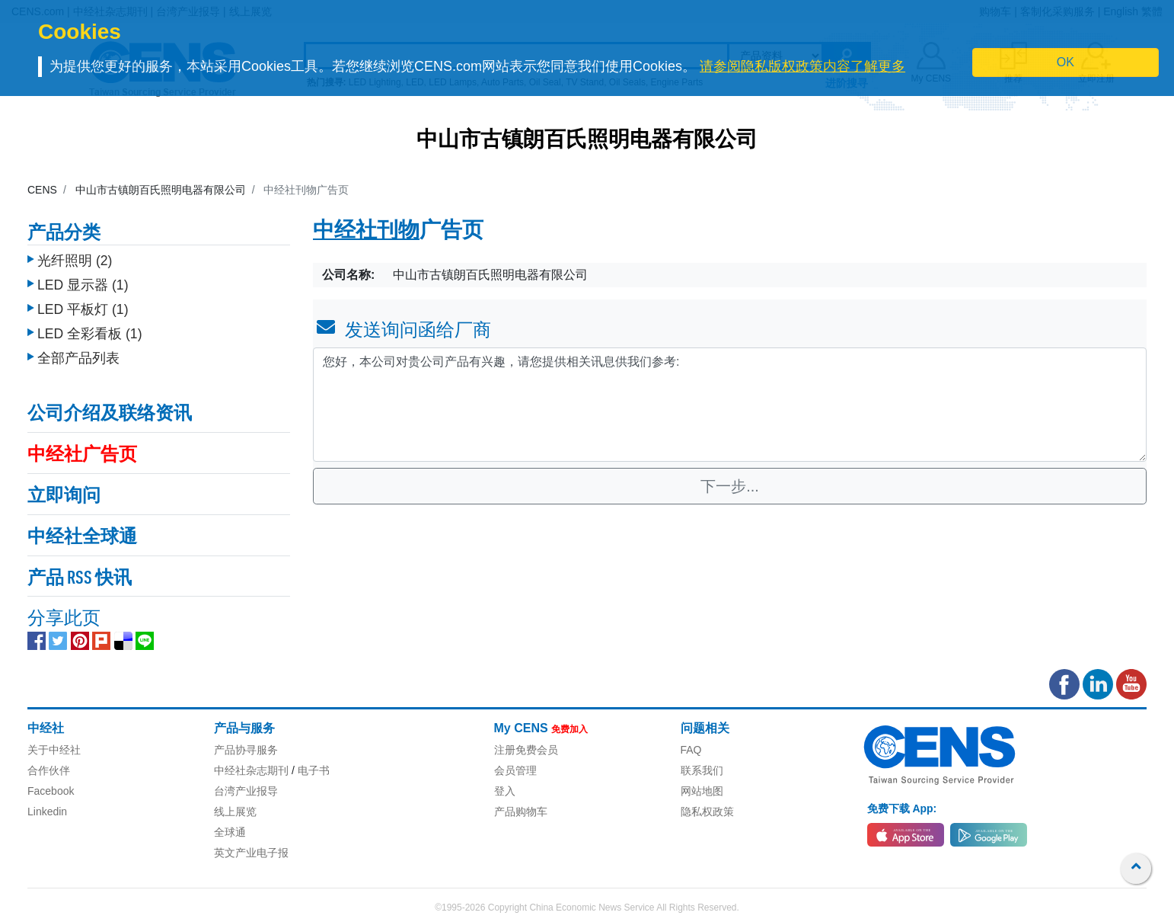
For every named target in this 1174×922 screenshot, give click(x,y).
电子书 (314, 770)
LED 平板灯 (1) (83, 305)
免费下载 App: (902, 808)
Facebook (50, 791)
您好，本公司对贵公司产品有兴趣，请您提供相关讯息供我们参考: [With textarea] (730, 404)
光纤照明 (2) (74, 256)
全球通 (230, 832)
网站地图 (702, 791)
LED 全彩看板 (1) (89, 330)
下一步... (729, 486)
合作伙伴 (48, 770)
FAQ (691, 750)
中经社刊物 (366, 231)
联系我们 (702, 770)
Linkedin (47, 811)
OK (1065, 62)
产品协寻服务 (246, 750)
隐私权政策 (707, 811)
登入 (504, 791)
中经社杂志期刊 (251, 770)
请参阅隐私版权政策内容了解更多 (802, 66)
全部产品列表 (78, 354)
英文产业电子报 (251, 853)
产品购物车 (520, 811)
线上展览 (235, 811)
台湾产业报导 (246, 791)
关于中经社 (54, 750)
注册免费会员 (526, 750)
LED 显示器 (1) (83, 281)
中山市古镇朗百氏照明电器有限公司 (587, 141)
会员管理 (515, 770)
